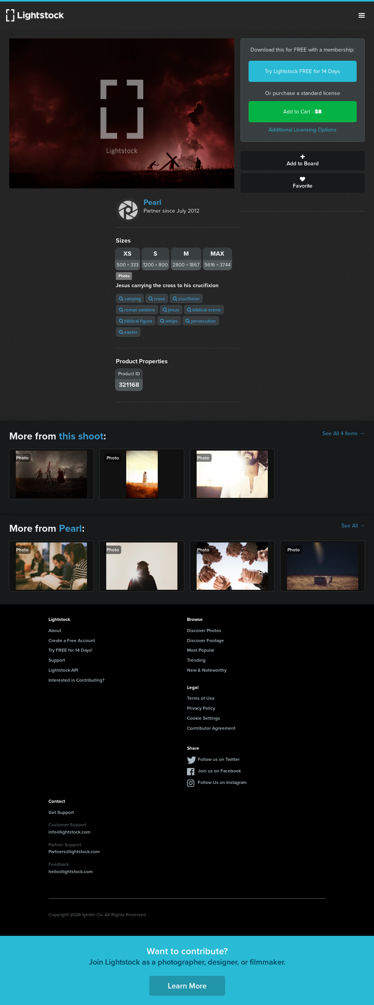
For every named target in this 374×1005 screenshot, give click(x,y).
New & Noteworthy (207, 670)
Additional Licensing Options (303, 130)
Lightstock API (63, 670)
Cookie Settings (203, 718)
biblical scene (204, 309)
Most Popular (200, 650)
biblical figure (135, 321)
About (54, 630)
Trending (196, 660)
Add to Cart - (302, 112)
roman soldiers (137, 309)
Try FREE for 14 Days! (70, 650)
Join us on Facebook (219, 770)
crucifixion (186, 298)
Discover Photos (204, 630)
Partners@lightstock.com (74, 851)
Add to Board (303, 160)
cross (157, 298)
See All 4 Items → (343, 434)
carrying (130, 298)
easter (128, 332)
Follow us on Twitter (219, 759)
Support (56, 660)
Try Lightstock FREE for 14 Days (302, 71)
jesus (171, 309)
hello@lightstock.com (70, 871)
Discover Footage (205, 640)
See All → (353, 526)
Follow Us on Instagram (222, 782)
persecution (200, 321)
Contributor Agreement (211, 728)
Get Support (61, 812)
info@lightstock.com (69, 832)
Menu (362, 15)
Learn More (187, 985)
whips (169, 321)
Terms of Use (201, 698)
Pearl (152, 202)
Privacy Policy (201, 708)
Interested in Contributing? (76, 680)
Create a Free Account (71, 640)
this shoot (81, 436)
